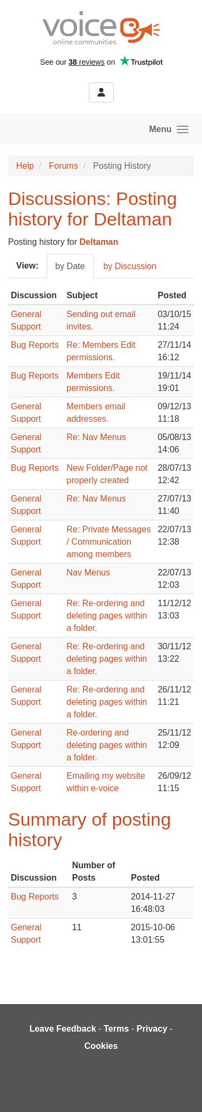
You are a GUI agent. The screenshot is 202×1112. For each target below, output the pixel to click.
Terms (116, 1028)
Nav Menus (88, 572)
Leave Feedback (63, 1028)
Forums (63, 165)
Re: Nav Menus (96, 437)
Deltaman (99, 241)
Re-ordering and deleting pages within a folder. (107, 745)
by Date (70, 266)
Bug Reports (35, 344)
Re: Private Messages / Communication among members (109, 542)
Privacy (152, 1028)
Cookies (100, 1046)
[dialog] (182, 1090)
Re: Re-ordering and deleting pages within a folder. (107, 616)
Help (25, 165)
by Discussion (130, 266)
